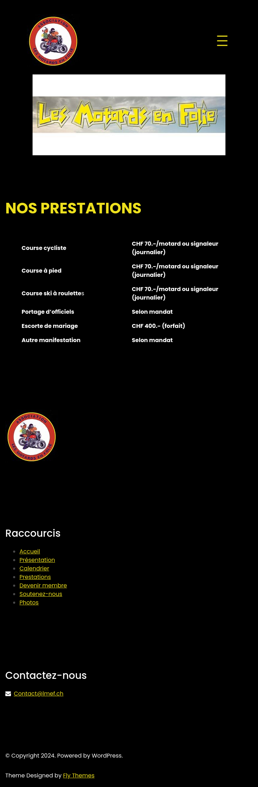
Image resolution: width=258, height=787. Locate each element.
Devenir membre (43, 585)
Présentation (37, 560)
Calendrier (34, 568)
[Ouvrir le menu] (222, 41)
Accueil (29, 551)
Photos (29, 602)
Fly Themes (78, 775)
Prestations (35, 577)
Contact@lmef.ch (38, 694)
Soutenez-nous (40, 594)
